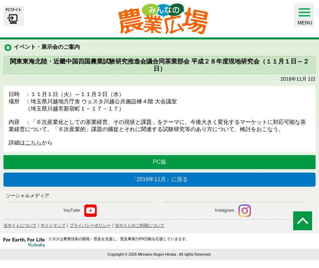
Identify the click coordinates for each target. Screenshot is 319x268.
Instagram (233, 211)
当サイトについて (19, 225)
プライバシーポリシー (90, 225)
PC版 (159, 162)
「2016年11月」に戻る (159, 179)
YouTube (80, 211)
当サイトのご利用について (139, 225)
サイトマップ (53, 225)
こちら (33, 142)
